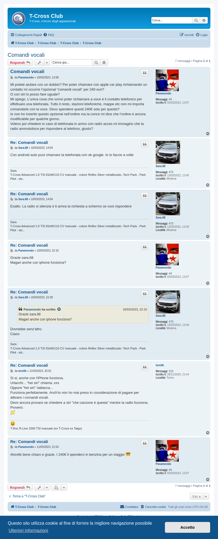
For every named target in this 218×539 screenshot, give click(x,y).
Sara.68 (160, 166)
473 (171, 172)
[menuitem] (48, 35)
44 (170, 99)
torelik (160, 365)
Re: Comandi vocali (29, 142)
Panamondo (163, 93)
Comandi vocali (26, 55)
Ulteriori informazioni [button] (28, 530)
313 (171, 371)
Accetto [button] (187, 527)
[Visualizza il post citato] (59, 309)
